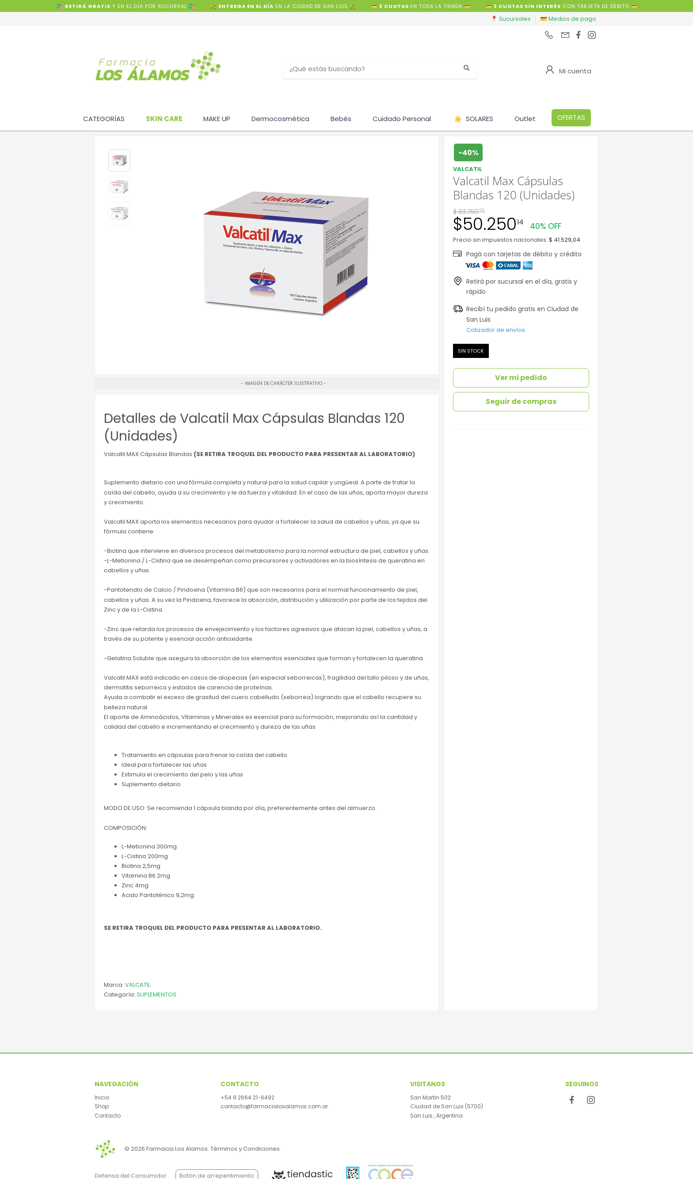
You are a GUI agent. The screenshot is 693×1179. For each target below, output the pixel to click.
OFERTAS (571, 117)
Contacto (108, 1115)
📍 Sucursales (511, 19)
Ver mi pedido (521, 378)
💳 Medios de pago (568, 19)
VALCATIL (137, 985)
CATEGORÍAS (104, 118)
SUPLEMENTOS (156, 994)
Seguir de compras (521, 401)
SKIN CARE (164, 118)
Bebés (341, 118)
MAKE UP (216, 118)
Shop (102, 1106)
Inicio (102, 1097)
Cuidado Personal (402, 118)
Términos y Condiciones (245, 1149)
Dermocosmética (280, 118)
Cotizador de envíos (495, 330)
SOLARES (473, 119)
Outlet (525, 118)
